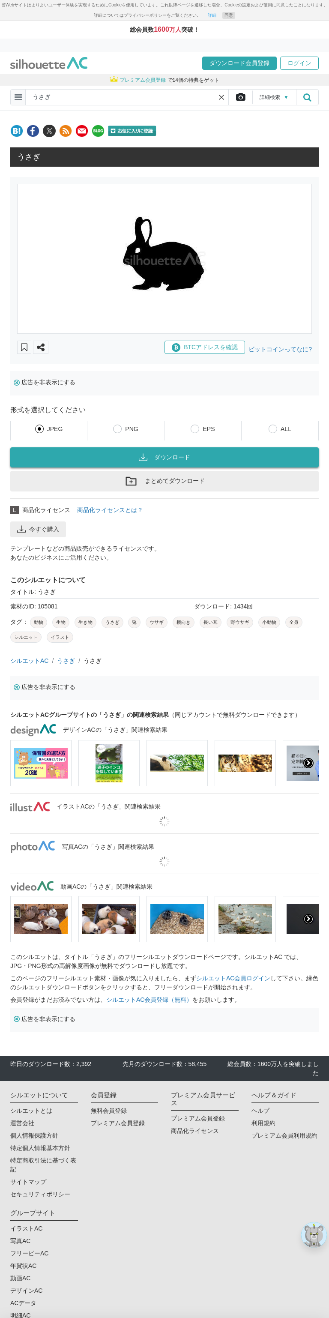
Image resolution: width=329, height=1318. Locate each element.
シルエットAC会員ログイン (233, 978)
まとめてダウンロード (164, 481)
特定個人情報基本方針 (40, 1147)
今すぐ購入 (38, 529)
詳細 (212, 15)
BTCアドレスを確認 (205, 347)
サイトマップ (28, 1181)
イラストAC (26, 1228)
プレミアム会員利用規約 (284, 1135)
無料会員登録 (109, 1110)
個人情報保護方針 (34, 1135)
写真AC (20, 1240)
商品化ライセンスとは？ (110, 509)
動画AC (20, 1278)
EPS (209, 428)
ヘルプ (260, 1110)
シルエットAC (29, 660)
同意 (228, 15)
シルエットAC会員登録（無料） (149, 999)
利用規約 (263, 1123)
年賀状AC (23, 1265)
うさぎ (66, 660)
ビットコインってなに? (280, 349)
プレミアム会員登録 (118, 1123)
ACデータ (23, 1303)
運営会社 (22, 1123)
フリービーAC (29, 1253)
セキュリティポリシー (40, 1194)
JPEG (55, 428)
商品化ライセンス (195, 1130)
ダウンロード (164, 457)
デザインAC (26, 1290)
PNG (131, 428)
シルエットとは (31, 1110)
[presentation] (308, 763)
